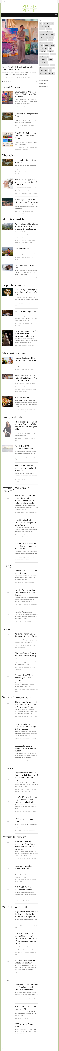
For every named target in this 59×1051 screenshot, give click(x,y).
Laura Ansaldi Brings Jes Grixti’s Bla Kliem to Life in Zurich (18, 68)
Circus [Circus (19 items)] (47, 34)
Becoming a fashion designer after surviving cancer (25, 748)
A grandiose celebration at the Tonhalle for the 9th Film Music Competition (26, 914)
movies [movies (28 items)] (42, 54)
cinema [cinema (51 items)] (42, 34)
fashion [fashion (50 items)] (50, 40)
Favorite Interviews (14, 837)
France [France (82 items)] (46, 45)
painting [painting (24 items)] (42, 56)
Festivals (7, 768)
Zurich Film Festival (14, 907)
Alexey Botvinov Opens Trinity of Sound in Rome (26, 635)
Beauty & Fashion (26, 534)
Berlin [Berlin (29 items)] (41, 26)
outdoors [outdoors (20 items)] (53, 54)
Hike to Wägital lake (23, 612)
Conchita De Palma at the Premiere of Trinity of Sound (26, 135)
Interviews (21, 791)
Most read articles (26, 240)
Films (5, 980)
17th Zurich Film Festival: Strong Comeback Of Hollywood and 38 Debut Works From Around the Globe (26, 938)
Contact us (41, 78)
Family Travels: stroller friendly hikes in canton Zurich (25, 592)
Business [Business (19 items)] (42, 29)
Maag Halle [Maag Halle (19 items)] (42, 51)
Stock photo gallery (43, 86)
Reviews (28, 514)
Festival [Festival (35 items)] (42, 43)
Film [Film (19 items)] (47, 43)
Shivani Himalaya (30, 211)
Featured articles (25, 389)
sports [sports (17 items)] (52, 65)
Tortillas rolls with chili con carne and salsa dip (25, 398)
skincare (21, 537)
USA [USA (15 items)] (53, 67)
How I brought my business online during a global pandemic (25, 726)
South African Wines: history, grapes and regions (24, 677)
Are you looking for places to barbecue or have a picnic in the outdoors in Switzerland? (26, 228)
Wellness (35, 193)
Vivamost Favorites (14, 353)
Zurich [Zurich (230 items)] (41, 73)
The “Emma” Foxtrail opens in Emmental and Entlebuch (25, 468)
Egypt (26, 667)
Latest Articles (11, 87)
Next (37, 81)
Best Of (26, 645)
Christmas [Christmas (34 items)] (49, 31)
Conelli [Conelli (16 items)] (52, 34)
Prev (33, 81)
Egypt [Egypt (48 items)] (41, 37)
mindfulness (31, 125)
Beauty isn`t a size (22, 248)
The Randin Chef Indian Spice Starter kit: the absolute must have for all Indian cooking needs (26, 499)
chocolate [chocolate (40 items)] (42, 31)
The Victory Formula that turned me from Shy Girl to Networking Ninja (26, 704)
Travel (22, 242)
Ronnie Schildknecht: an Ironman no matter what (25, 359)
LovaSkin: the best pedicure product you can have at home (26, 522)
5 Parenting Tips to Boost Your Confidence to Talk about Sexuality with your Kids (26, 425)
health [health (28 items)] (41, 48)
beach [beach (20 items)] (51, 23)
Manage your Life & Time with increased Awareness (26, 200)
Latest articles (24, 77)
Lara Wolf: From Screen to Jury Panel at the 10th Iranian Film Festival (26, 799)
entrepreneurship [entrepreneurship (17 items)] (49, 37)
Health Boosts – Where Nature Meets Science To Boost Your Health (26, 378)
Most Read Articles (14, 219)
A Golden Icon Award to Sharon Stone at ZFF (25, 961)
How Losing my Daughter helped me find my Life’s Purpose (26, 292)
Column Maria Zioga (30, 689)
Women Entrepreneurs (16, 697)
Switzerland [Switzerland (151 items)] (43, 67)
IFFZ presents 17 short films (24, 820)
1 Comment (22, 279)
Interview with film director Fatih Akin (23, 867)
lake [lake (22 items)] (50, 48)
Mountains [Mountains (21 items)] (50, 51)
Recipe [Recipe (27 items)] (50, 59)
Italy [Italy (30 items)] (46, 48)
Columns (24, 211)
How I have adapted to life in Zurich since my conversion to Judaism (26, 333)
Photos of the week (43, 80)
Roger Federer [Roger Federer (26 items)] (43, 62)
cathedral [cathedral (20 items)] (49, 29)
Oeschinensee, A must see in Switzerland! (26, 571)
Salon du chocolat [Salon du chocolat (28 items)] (44, 65)
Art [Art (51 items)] (41, 23)
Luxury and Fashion (25, 257)
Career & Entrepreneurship (27, 512)
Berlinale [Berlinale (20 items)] (47, 26)
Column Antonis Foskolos (30, 409)
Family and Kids (12, 417)
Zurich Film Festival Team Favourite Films (26, 1007)
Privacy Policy (42, 83)
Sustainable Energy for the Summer (26, 114)
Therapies (17, 127)
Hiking (6, 566)
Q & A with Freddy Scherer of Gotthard (23, 888)
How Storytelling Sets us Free (25, 312)
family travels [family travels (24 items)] (43, 40)
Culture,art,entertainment (14, 77)
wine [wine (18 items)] (46, 70)
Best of (6, 629)
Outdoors (32, 240)
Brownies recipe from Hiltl (24, 266)
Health (30, 389)
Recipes (16, 279)
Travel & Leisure (25, 149)
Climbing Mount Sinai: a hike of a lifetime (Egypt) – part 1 (26, 655)
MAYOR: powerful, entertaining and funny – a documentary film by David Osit (26, 845)
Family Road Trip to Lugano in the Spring (24, 447)
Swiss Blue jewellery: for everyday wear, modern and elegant (25, 546)
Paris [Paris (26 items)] (47, 56)
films (30, 811)
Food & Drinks (24, 277)
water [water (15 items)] (41, 70)
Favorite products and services (15, 489)
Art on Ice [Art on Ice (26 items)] (46, 23)
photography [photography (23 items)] (43, 59)
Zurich (36, 411)
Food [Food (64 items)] (41, 45)
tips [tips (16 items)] (49, 67)
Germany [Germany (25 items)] (52, 45)
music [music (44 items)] (47, 54)
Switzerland (17, 242)
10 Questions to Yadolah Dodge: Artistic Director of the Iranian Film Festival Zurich (26, 776)
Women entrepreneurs (20, 718)
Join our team (42, 89)
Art (24, 147)
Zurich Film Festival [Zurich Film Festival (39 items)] (49, 73)
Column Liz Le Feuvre (28, 558)
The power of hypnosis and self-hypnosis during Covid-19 (26, 182)
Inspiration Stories (13, 285)
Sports (22, 369)
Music (29, 77)
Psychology (24, 193)
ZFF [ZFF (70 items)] (50, 70)
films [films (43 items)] (51, 43)
